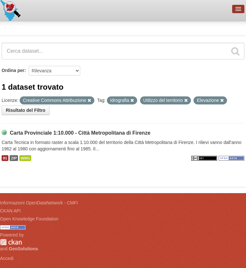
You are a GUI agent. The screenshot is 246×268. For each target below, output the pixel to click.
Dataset (11, 27)
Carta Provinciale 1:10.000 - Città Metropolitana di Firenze (80, 133)
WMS (25, 158)
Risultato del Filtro (25, 110)
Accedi (7, 258)
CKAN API (10, 210)
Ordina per (13, 70)
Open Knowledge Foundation (29, 218)
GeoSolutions (23, 248)
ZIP (14, 158)
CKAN (11, 242)
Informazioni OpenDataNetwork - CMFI (39, 202)
